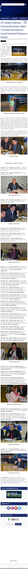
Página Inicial (5, 18)
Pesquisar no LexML (7, 515)
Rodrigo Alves (4, 43)
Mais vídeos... (14, 561)
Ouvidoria (14, 18)
